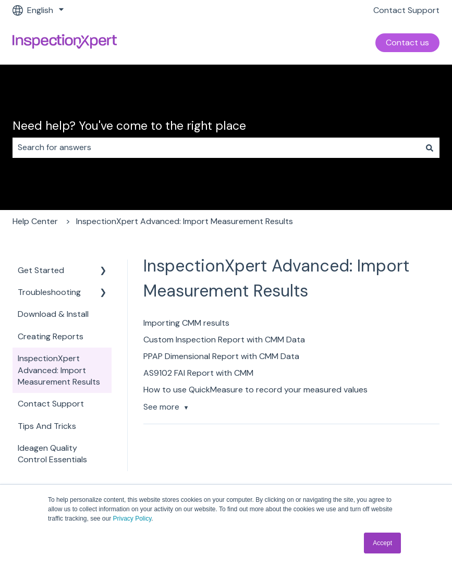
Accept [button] (382, 543)
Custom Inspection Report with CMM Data (224, 339)
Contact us (407, 42)
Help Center (35, 221)
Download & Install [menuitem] (53, 314)
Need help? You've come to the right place (129, 125)
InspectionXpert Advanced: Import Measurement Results (184, 221)
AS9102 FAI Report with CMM (198, 372)
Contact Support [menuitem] (51, 403)
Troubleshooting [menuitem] (49, 292)
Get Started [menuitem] (41, 270)
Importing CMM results (186, 322)
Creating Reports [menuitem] (50, 336)
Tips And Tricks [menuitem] (47, 426)
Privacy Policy (132, 518)
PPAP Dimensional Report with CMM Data (221, 356)
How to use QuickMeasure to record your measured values (255, 389)
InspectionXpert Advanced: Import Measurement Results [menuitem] (59, 370)
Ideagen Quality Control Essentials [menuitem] (52, 453)
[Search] (429, 147)
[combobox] (216, 147)
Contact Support (406, 10)
